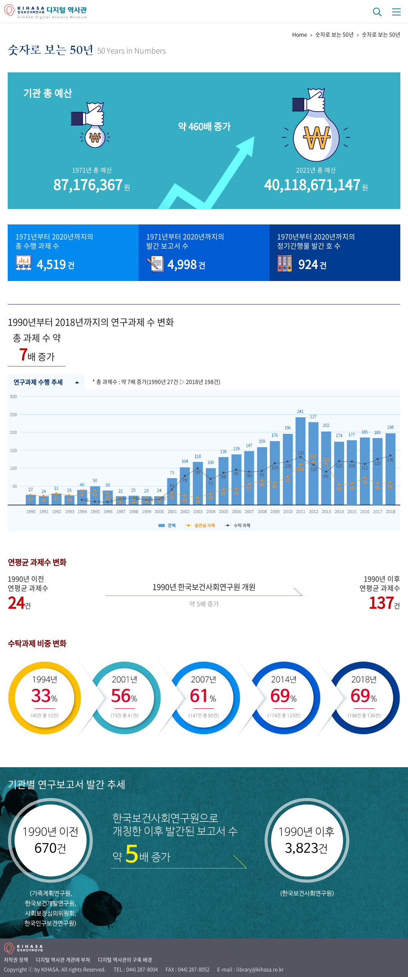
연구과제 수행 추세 (46, 382)
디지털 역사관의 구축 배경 (125, 959)
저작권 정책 (16, 959)
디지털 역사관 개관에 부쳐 (63, 959)
